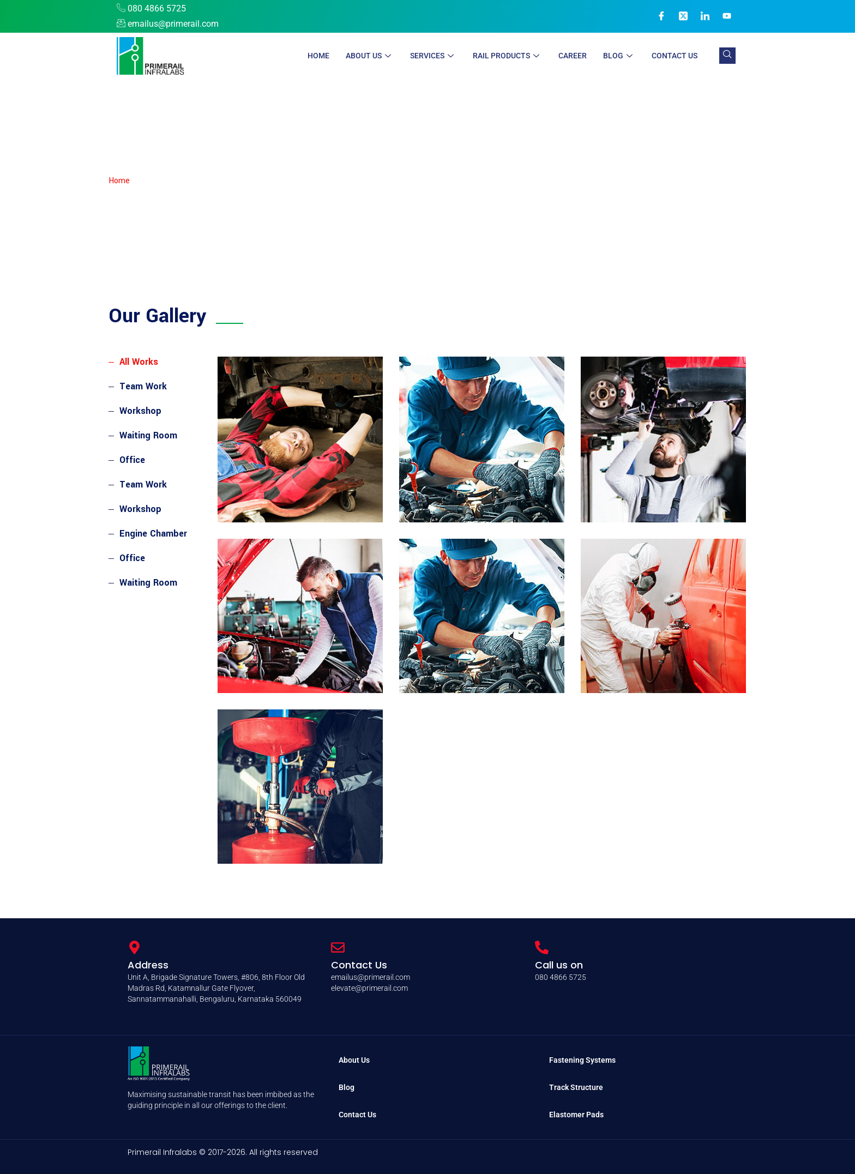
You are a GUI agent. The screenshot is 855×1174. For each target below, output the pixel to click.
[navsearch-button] (727, 55)
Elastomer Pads (576, 1114)
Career (572, 55)
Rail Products (507, 55)
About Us (370, 55)
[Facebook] (661, 16)
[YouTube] (727, 16)
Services (433, 55)
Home (318, 55)
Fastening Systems (582, 1060)
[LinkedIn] (705, 16)
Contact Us (674, 55)
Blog (619, 55)
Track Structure (576, 1087)
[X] (683, 16)
